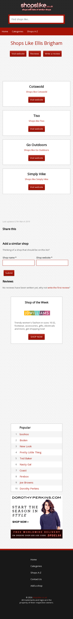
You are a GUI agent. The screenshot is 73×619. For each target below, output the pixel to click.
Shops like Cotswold (36, 91)
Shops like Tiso (36, 120)
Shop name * (9, 257)
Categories (17, 31)
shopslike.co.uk (40, 597)
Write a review (52, 53)
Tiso (36, 115)
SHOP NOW (36, 336)
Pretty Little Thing (30, 452)
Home (5, 31)
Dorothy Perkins (29, 488)
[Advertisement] (36, 69)
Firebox (24, 476)
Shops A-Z (32, 31)
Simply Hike (36, 174)
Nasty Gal (25, 464)
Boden (23, 440)
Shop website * (44, 257)
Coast (23, 470)
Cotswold (36, 86)
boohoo (24, 434)
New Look (26, 446)
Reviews (34, 53)
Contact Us (36, 579)
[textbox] (36, 19)
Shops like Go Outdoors (36, 150)
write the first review (58, 287)
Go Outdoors (36, 145)
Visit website (18, 53)
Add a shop (36, 585)
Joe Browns (26, 482)
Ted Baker (26, 458)
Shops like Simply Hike (36, 179)
